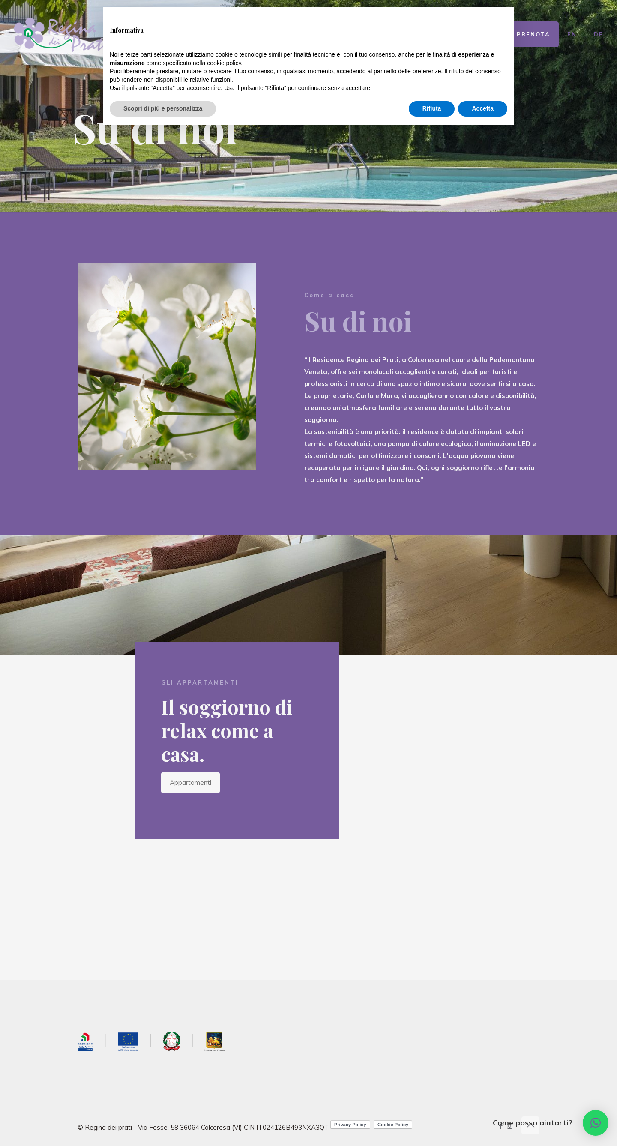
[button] (595, 1123)
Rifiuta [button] (431, 108)
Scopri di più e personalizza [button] (162, 108)
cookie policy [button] (224, 63)
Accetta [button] (483, 108)
